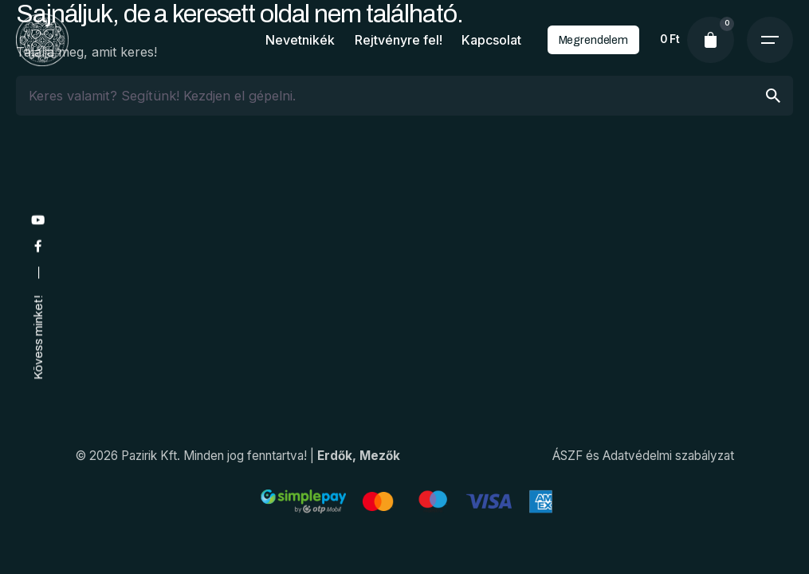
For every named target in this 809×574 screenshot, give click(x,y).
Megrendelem (593, 39)
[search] (773, 96)
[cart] (710, 40)
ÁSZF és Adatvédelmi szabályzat (643, 455)
